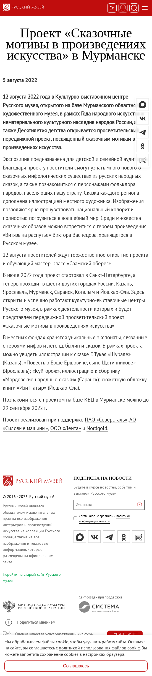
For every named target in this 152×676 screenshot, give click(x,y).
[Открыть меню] (144, 8)
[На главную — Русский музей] (55, 8)
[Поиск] (134, 8)
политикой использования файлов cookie (99, 648)
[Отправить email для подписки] (139, 505)
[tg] (109, 536)
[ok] (123, 536)
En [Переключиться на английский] (111, 8)
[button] (30, 622)
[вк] (94, 536)
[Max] (80, 536)
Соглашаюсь (76, 666)
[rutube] (138, 536)
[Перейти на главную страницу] (32, 481)
